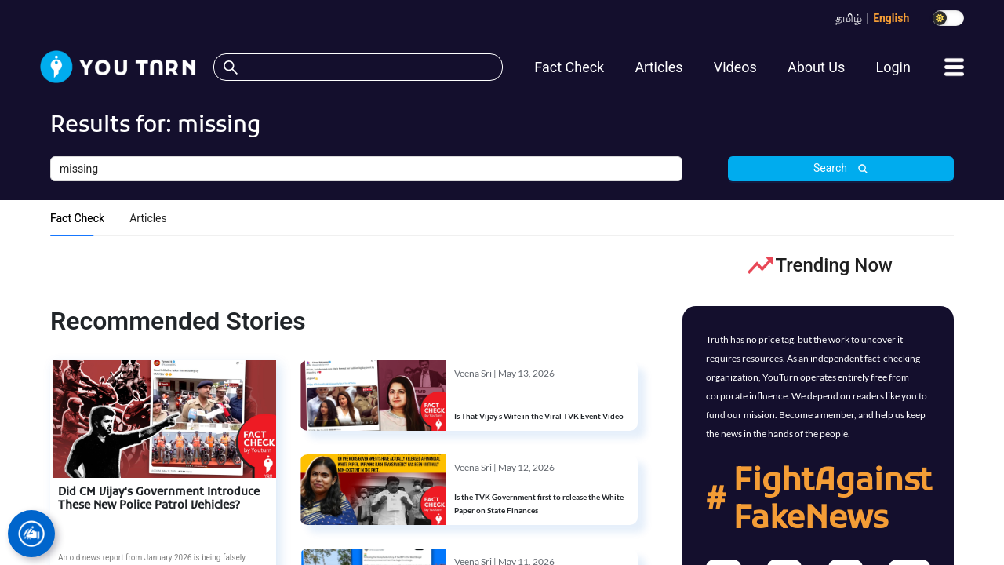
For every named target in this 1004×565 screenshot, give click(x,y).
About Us (816, 67)
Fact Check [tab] (77, 218)
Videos (735, 67)
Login (892, 67)
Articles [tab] (148, 218)
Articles (658, 67)
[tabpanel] (502, 266)
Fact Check (569, 67)
